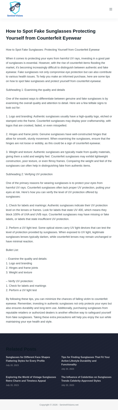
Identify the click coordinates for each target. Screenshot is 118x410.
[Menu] (110, 9)
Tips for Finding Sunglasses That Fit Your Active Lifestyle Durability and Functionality (85, 361)
